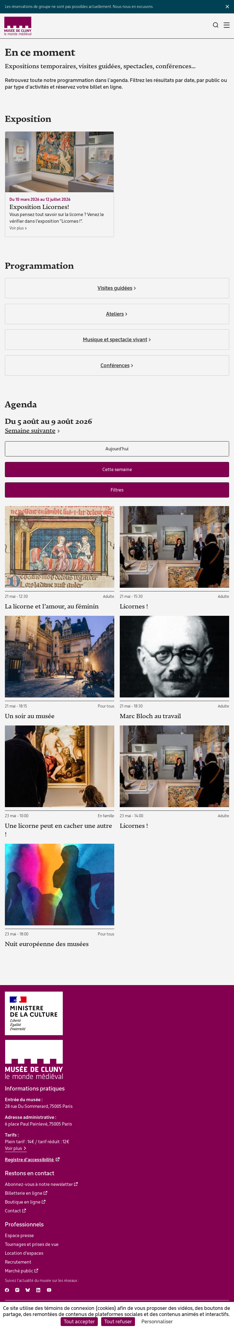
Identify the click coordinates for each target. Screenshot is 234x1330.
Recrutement (18, 1262)
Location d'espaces (24, 1253)
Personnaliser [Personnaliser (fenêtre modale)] (157, 1321)
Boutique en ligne (23, 1202)
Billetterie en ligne (23, 1193)
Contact (13, 1211)
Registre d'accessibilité (30, 1159)
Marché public (19, 1271)
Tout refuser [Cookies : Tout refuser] (118, 1321)
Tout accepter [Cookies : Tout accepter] (79, 1321)
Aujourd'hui (117, 449)
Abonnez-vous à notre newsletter (39, 1184)
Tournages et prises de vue (31, 1244)
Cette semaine (117, 469)
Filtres (117, 490)
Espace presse (19, 1235)
